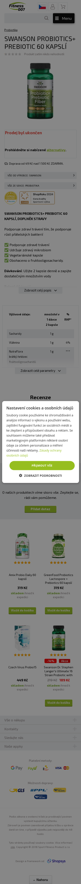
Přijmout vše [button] (42, 465)
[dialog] (40, 442)
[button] (40, 475)
